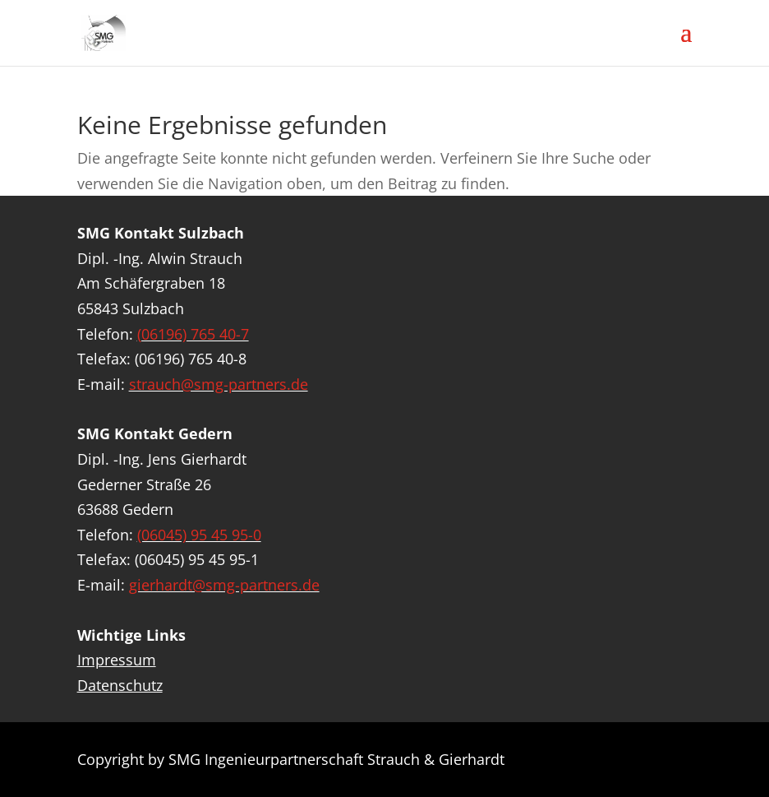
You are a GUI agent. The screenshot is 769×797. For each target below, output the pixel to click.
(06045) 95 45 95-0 (199, 534)
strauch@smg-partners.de (218, 384)
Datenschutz (120, 685)
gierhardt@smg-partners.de (224, 585)
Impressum (116, 660)
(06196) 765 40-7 (193, 334)
